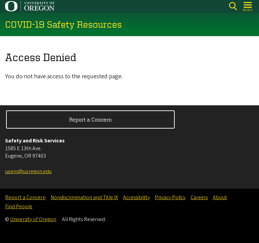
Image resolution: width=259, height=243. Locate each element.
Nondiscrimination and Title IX (84, 197)
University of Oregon (33, 219)
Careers (199, 197)
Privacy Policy (170, 197)
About (220, 197)
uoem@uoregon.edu (28, 171)
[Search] (233, 6)
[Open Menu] (248, 6)
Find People (18, 206)
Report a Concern (90, 119)
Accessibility (136, 197)
